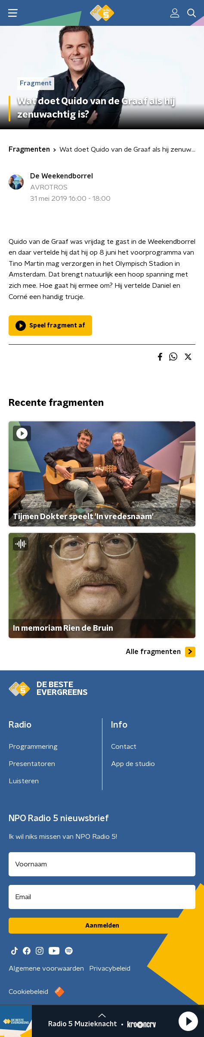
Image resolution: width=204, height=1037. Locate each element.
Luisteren (24, 781)
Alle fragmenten (160, 652)
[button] (188, 1021)
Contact (123, 746)
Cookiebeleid (28, 991)
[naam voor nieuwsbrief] (102, 864)
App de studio (133, 763)
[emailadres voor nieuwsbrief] (102, 897)
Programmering (33, 746)
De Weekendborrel (61, 176)
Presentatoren (32, 763)
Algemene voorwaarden (46, 968)
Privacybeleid (109, 968)
